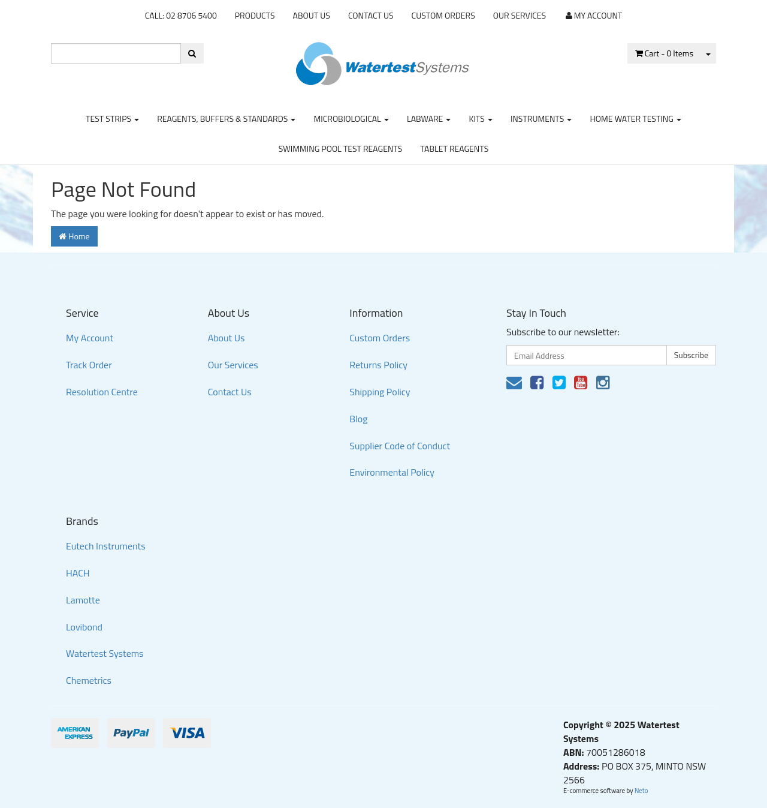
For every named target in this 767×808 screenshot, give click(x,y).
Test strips (112, 118)
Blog (358, 418)
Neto (641, 790)
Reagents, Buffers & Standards (226, 118)
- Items (664, 53)
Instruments (541, 118)
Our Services (519, 15)
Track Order (89, 365)
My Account (89, 338)
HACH (78, 573)
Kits (480, 118)
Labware (429, 118)
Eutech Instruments (106, 546)
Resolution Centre (102, 392)
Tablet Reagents (454, 148)
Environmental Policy (391, 472)
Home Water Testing (635, 118)
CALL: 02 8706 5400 (181, 15)
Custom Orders (443, 15)
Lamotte (83, 600)
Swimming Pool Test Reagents (341, 148)
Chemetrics (88, 680)
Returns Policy (378, 365)
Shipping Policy (379, 392)
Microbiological (350, 118)
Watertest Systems (105, 653)
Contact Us (371, 15)
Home (74, 236)
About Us (311, 15)
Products (255, 15)
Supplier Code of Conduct (399, 445)
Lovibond (84, 627)
